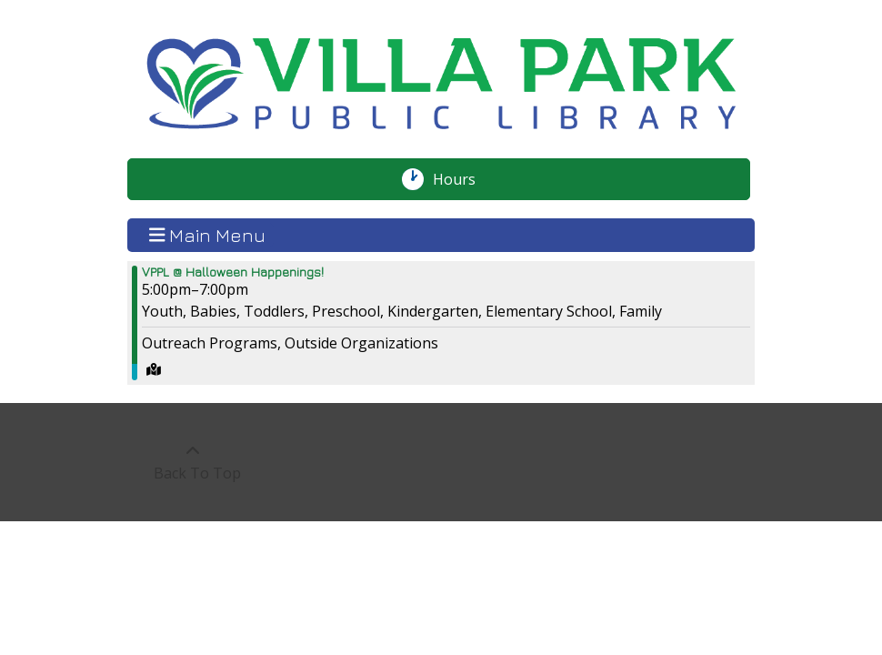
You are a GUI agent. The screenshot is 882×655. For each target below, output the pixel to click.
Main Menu (207, 234)
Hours (464, 179)
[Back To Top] (192, 462)
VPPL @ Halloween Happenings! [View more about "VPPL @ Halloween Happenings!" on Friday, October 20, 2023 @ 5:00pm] (233, 272)
